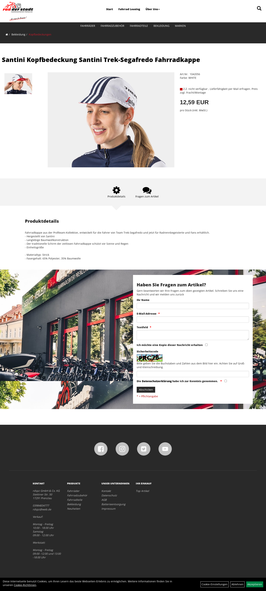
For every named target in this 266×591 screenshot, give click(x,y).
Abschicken (146, 389)
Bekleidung (161, 25)
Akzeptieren (254, 584)
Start (109, 9)
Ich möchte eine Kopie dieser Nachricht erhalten (170, 345)
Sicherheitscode (147, 351)
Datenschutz (109, 495)
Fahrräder (87, 25)
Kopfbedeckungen (40, 34)
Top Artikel (142, 491)
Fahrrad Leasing (129, 9)
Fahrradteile (139, 25)
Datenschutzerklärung (157, 381)
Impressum (108, 508)
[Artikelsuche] (259, 9)
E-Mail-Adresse (146, 313)
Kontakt (106, 491)
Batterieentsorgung (113, 504)
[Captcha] (193, 374)
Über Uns (153, 9)
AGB (104, 500)
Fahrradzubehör (112, 25)
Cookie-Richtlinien (25, 585)
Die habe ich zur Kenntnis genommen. (178, 381)
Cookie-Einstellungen (215, 584)
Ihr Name (143, 300)
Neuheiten (73, 508)
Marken (180, 25)
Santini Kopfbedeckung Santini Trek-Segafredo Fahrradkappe (101, 59)
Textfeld (142, 327)
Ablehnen (237, 584)
